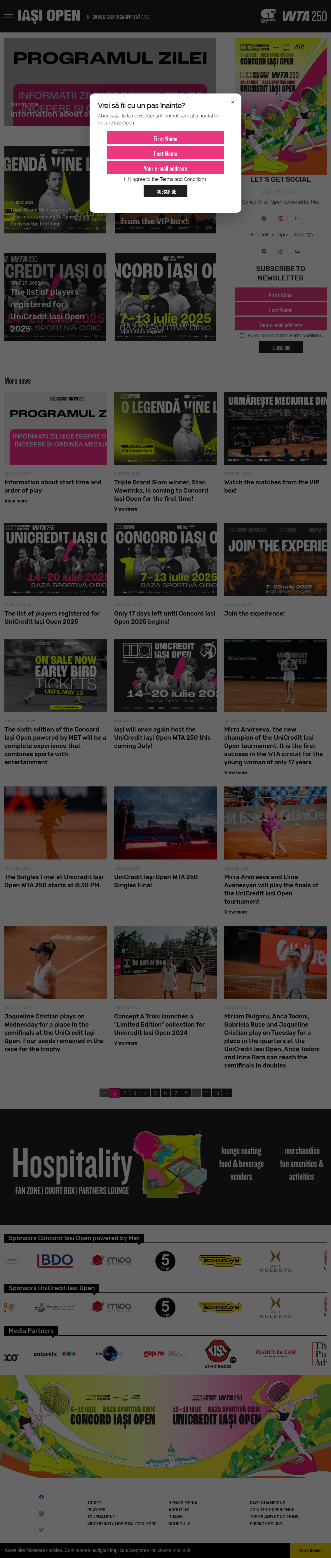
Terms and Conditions (183, 179)
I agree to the (165, 179)
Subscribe (164, 190)
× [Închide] (232, 101)
